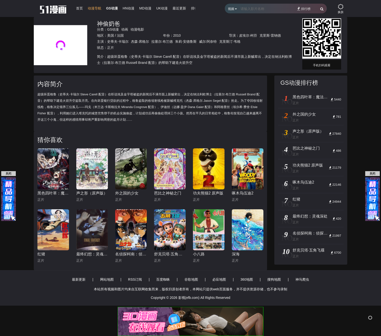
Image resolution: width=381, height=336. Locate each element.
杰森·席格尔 (140, 41)
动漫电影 (137, 29)
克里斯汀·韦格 (230, 41)
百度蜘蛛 (163, 279)
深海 (236, 254)
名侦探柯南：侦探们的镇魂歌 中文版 (131, 254)
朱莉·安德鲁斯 (186, 41)
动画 (124, 29)
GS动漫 (112, 8)
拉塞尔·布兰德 (162, 41)
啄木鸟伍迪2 (242, 193)
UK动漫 (162, 8)
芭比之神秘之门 (167, 193)
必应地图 (219, 279)
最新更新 (79, 279)
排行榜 (304, 9)
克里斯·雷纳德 (270, 35)
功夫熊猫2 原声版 (208, 193)
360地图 (247, 279)
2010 (177, 35)
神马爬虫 (302, 279)
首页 (79, 8)
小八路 (199, 254)
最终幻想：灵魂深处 (92, 254)
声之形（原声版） (91, 193)
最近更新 (179, 8)
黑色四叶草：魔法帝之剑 (53, 193)
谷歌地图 (191, 279)
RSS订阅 (135, 279)
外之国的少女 (127, 193)
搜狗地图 (274, 279)
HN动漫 (128, 8)
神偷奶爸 (108, 23)
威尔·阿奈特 (208, 41)
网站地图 (107, 279)
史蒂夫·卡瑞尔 (118, 41)
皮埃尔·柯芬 (248, 35)
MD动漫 (145, 8)
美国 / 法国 (115, 35)
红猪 (41, 254)
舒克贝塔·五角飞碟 (170, 254)
